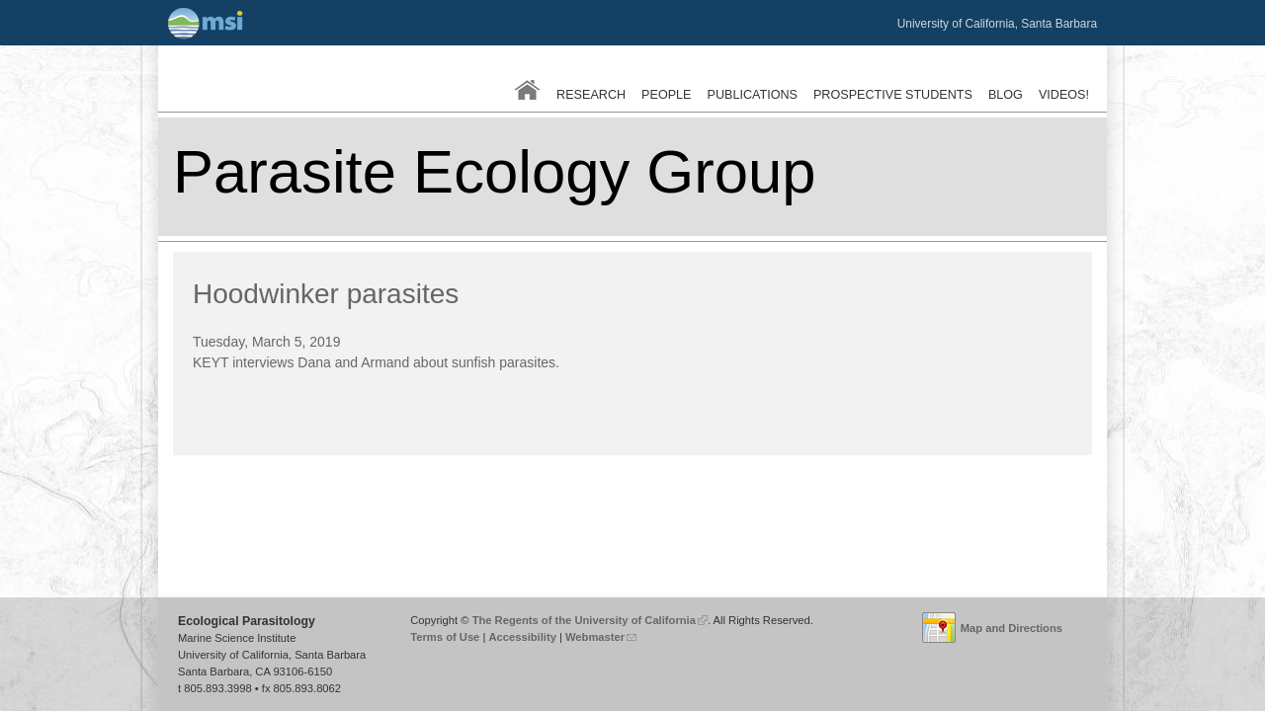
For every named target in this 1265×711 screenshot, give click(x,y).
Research (591, 95)
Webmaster (600, 637)
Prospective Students (892, 95)
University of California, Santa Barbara (997, 24)
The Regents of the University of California (590, 620)
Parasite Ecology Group (494, 171)
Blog (1005, 95)
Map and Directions (1011, 628)
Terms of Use (444, 637)
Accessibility (521, 637)
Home (527, 90)
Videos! (1064, 95)
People (666, 95)
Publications (753, 95)
